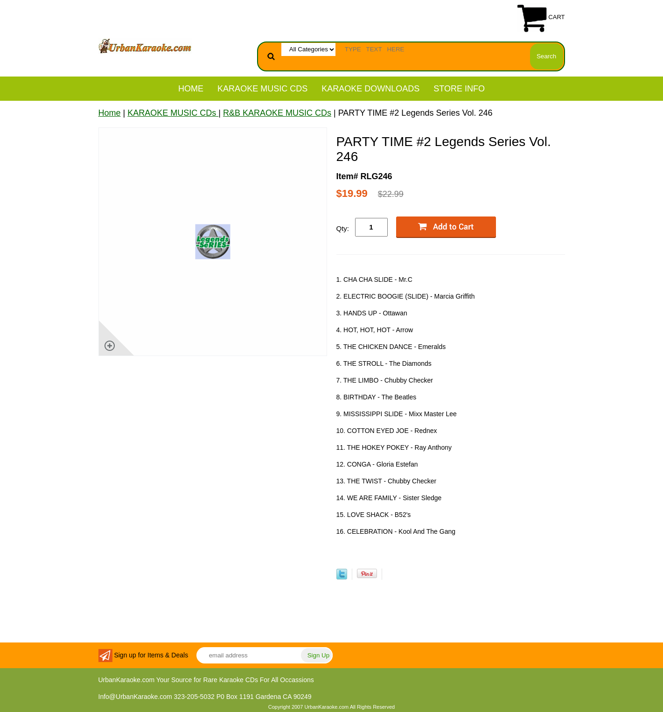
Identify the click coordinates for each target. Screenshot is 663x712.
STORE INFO (459, 88)
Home (190, 88)
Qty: (342, 228)
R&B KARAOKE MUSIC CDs (277, 113)
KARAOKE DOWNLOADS (370, 88)
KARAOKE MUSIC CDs (262, 88)
